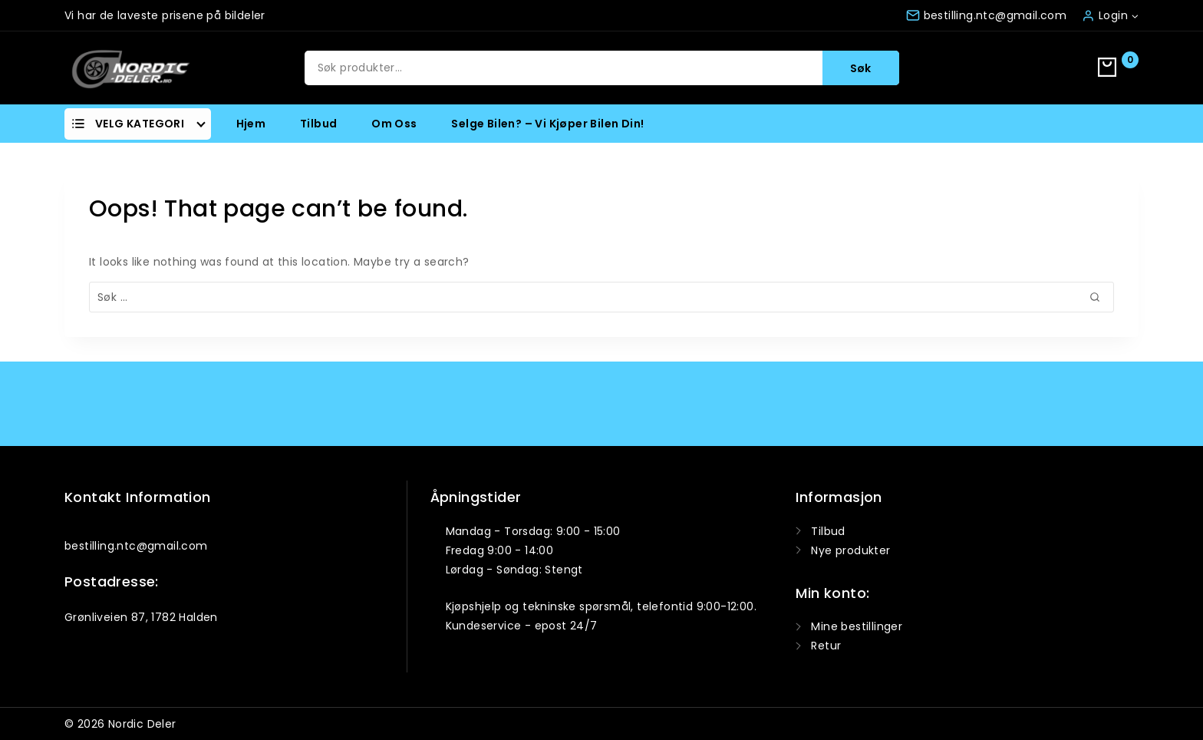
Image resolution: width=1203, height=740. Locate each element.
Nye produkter (850, 550)
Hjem (251, 123)
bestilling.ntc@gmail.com (136, 545)
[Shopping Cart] (1118, 68)
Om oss (394, 123)
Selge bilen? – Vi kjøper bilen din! (547, 123)
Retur (826, 645)
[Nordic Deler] (130, 68)
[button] (1134, 15)
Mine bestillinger (856, 626)
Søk (860, 68)
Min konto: (832, 593)
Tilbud (318, 123)
